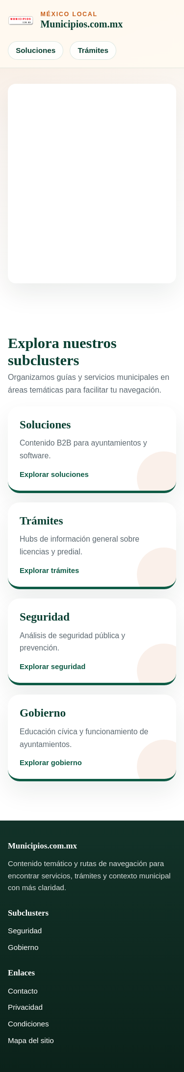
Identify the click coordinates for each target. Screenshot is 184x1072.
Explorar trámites (49, 570)
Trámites (93, 50)
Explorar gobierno (51, 763)
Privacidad (25, 1007)
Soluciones (35, 50)
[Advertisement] (92, 183)
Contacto (23, 991)
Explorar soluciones (54, 474)
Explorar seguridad (52, 667)
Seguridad (25, 930)
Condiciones (28, 1024)
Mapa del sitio (31, 1040)
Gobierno (23, 947)
